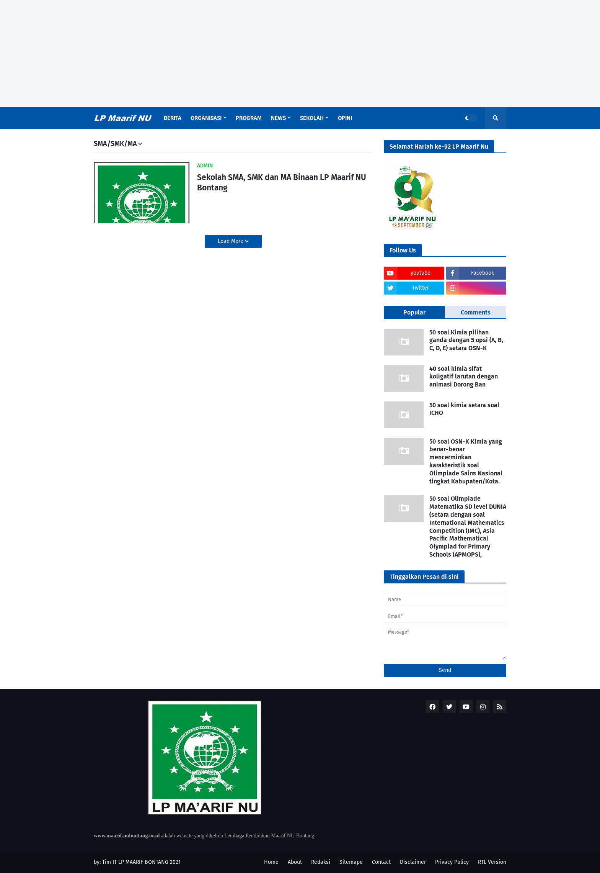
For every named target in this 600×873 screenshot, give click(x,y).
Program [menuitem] (249, 118)
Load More (231, 241)
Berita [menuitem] (172, 118)
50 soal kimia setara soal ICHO (464, 409)
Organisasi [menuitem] (206, 118)
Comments (476, 312)
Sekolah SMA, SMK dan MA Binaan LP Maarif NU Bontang (281, 182)
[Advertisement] (300, 53)
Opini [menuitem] (345, 118)
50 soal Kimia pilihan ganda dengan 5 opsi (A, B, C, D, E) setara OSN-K (466, 340)
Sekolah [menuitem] (312, 118)
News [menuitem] (278, 118)
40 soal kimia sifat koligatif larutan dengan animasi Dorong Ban (463, 376)
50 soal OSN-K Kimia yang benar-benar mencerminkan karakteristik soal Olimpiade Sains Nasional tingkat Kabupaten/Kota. (465, 461)
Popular (414, 312)
